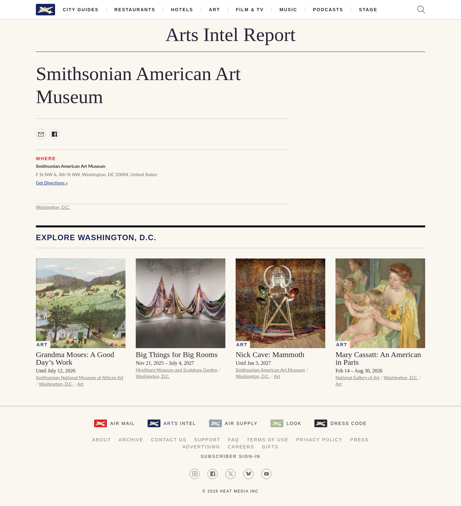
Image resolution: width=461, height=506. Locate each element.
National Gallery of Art (357, 377)
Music (288, 9)
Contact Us (169, 439)
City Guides (81, 9)
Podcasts (328, 9)
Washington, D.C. (53, 207)
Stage (368, 9)
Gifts (270, 447)
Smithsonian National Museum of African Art (80, 377)
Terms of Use (267, 439)
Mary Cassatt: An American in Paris (378, 358)
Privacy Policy (319, 439)
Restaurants (134, 9)
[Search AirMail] (421, 9)
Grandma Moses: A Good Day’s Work (75, 358)
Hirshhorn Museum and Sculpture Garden (176, 369)
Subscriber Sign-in (230, 456)
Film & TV (250, 9)
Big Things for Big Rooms (177, 354)
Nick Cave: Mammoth (270, 354)
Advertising (201, 447)
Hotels (182, 9)
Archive (131, 439)
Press (359, 439)
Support (207, 439)
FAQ (233, 439)
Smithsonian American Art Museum (70, 166)
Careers (241, 447)
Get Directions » (52, 182)
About (101, 439)
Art (214, 9)
